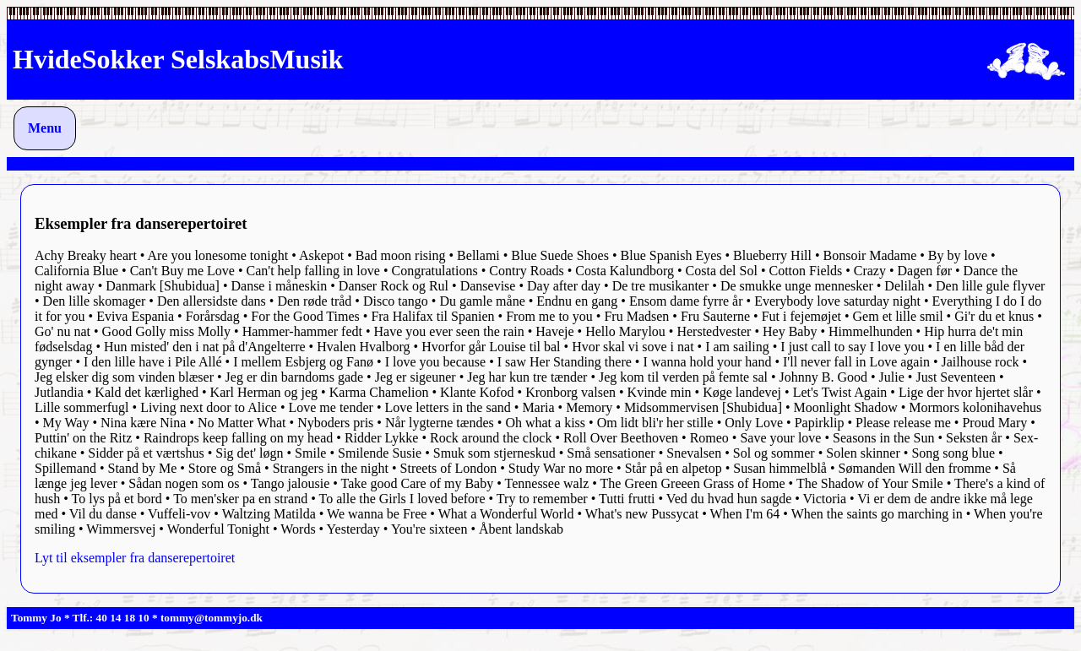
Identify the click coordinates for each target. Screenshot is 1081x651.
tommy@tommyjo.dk (211, 617)
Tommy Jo (36, 617)
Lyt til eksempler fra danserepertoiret (135, 558)
